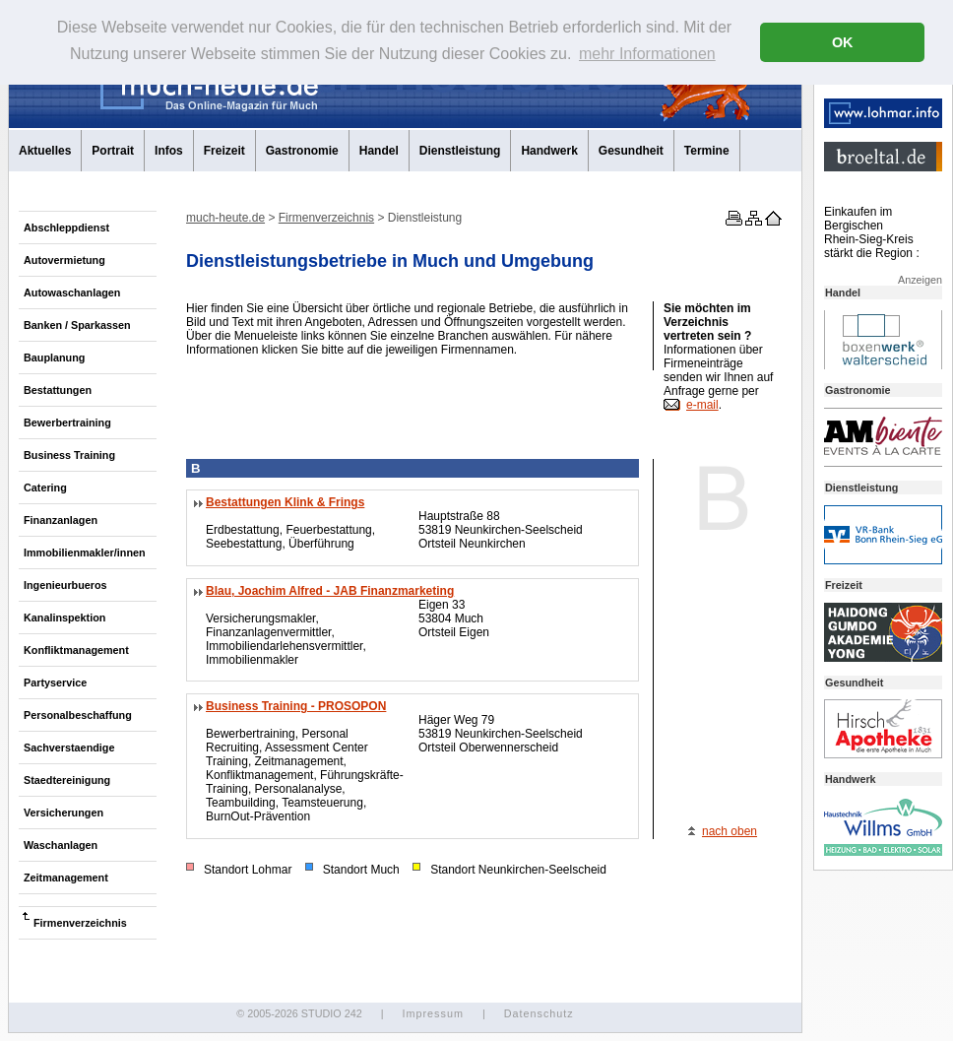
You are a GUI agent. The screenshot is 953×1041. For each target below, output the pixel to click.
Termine (707, 151)
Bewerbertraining (67, 422)
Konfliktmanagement (76, 650)
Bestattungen (58, 390)
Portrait (113, 151)
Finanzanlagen (60, 520)
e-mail (702, 405)
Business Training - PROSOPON (296, 706)
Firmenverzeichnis (80, 923)
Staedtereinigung (67, 780)
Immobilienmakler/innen (85, 552)
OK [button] (843, 42)
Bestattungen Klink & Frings (285, 502)
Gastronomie (302, 151)
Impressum (432, 1013)
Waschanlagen (60, 845)
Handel (379, 151)
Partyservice (55, 682)
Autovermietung (64, 260)
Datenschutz (539, 1013)
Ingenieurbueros (65, 585)
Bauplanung (54, 357)
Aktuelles (45, 151)
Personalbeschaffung (78, 715)
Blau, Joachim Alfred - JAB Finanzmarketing (330, 591)
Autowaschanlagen (72, 292)
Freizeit (224, 151)
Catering (45, 487)
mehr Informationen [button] (647, 53)
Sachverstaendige (69, 747)
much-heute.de (225, 218)
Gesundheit (631, 151)
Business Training (69, 455)
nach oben (729, 831)
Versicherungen (63, 812)
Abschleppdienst (66, 227)
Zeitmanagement (66, 877)
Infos (169, 151)
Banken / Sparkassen (77, 325)
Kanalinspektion (64, 617)
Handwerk (549, 151)
